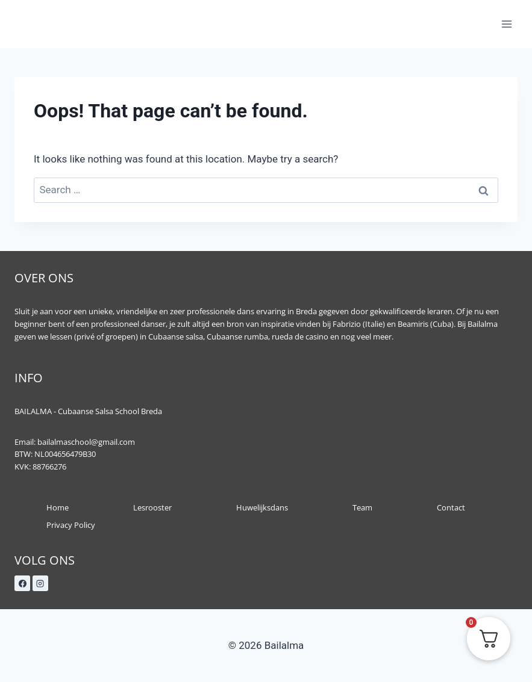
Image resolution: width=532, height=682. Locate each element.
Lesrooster (152, 507)
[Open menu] (506, 23)
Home (57, 507)
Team (362, 507)
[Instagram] (40, 583)
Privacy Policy (70, 524)
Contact (451, 507)
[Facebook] (22, 583)
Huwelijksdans (262, 507)
